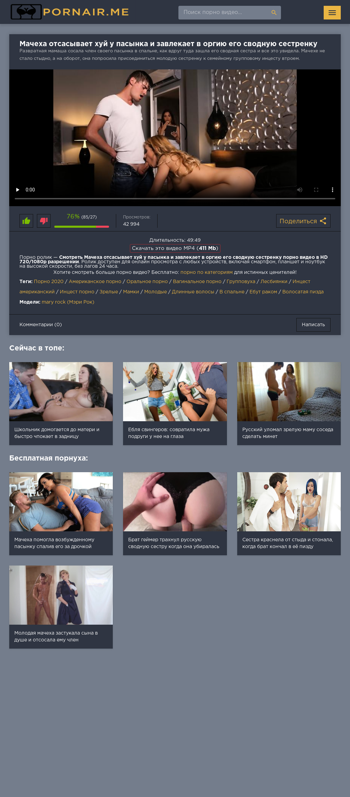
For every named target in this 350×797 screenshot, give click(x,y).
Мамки (131, 292)
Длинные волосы (193, 292)
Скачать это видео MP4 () (175, 248)
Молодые (155, 292)
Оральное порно (147, 282)
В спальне (231, 292)
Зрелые (108, 292)
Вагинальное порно (197, 282)
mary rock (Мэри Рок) (68, 302)
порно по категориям (206, 272)
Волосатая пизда (303, 292)
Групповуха (241, 282)
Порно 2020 (49, 282)
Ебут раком (263, 292)
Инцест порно (77, 292)
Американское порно (95, 282)
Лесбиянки (273, 282)
